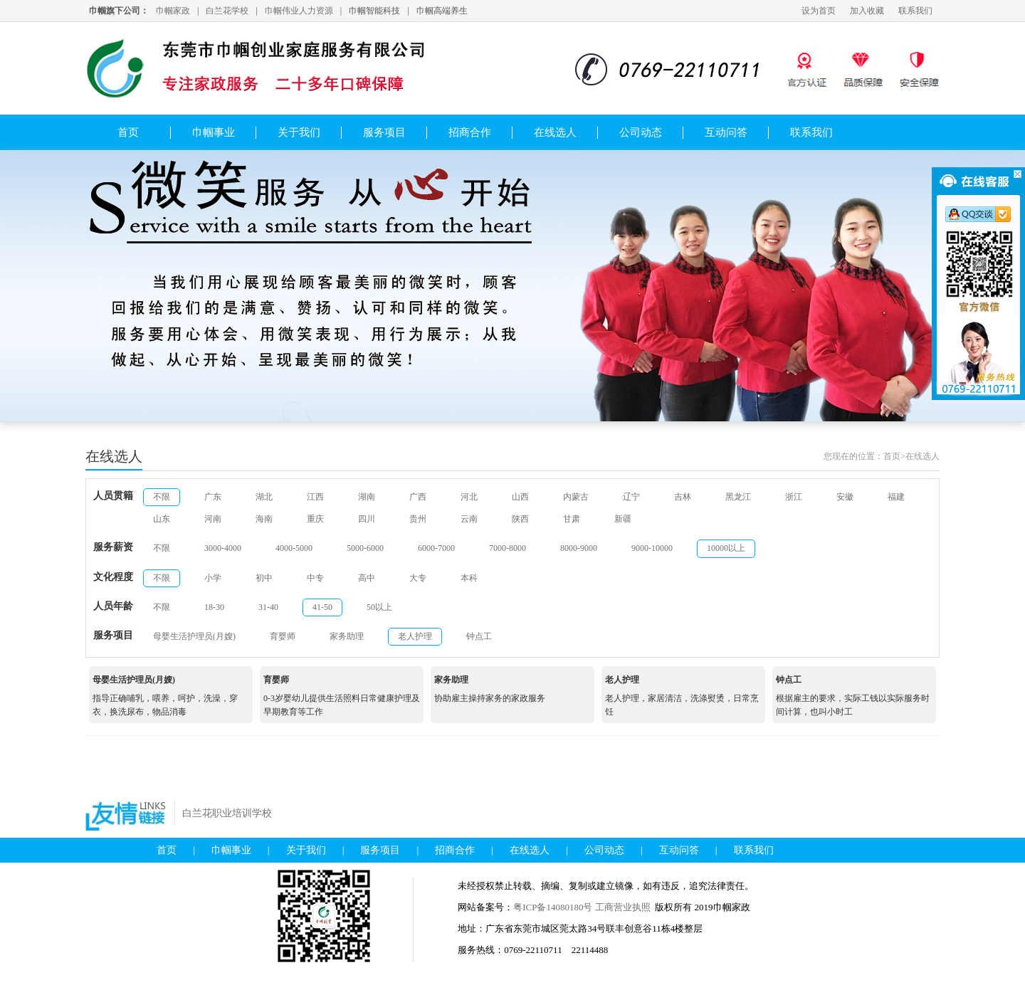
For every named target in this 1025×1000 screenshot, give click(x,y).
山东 (161, 519)
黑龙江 (738, 497)
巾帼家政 (173, 11)
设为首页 (818, 11)
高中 (366, 578)
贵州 (417, 519)
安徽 (844, 497)
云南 (469, 519)
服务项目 (384, 132)
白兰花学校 (227, 11)
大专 (417, 578)
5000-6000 (365, 548)
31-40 (268, 607)
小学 (212, 578)
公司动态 (640, 132)
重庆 (315, 519)
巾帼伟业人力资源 (299, 11)
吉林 (682, 497)
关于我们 (299, 132)
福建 (896, 497)
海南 (264, 519)
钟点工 (479, 636)
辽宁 (631, 497)
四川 (366, 519)
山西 (520, 497)
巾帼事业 (213, 132)
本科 (469, 578)
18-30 (214, 607)
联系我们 (915, 11)
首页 (128, 132)
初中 (264, 578)
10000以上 (726, 548)
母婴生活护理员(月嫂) (194, 636)
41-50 (322, 607)
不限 (161, 497)
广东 (212, 497)
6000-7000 (436, 548)
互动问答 (726, 132)
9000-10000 (652, 548)
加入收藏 (867, 11)
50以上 (379, 607)
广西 (417, 497)
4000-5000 (293, 548)
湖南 (366, 497)
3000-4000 (222, 548)
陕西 (520, 519)
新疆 (622, 519)
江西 (315, 497)
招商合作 (469, 132)
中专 (315, 578)
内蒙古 (576, 497)
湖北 (264, 497)
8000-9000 (578, 548)
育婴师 (282, 636)
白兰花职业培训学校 (227, 813)
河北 (469, 497)
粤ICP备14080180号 (553, 907)
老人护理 (415, 636)
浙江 (793, 497)
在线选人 (555, 132)
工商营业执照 (623, 907)
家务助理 (347, 636)
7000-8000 (507, 548)
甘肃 (571, 519)
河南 (212, 519)
